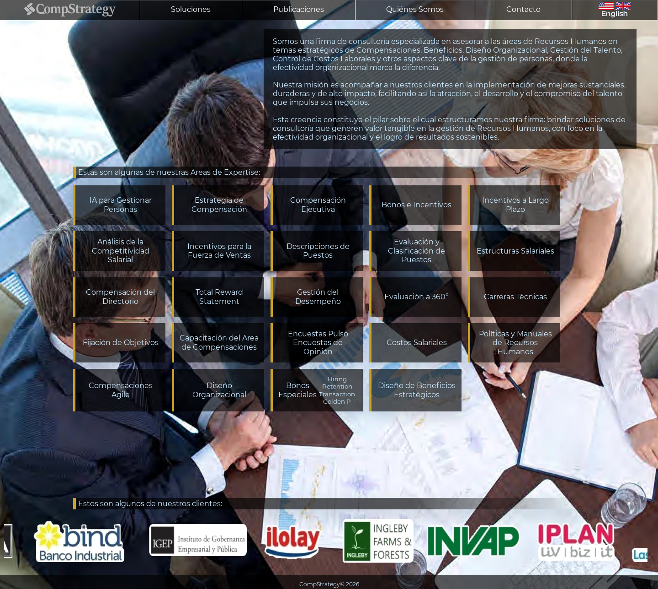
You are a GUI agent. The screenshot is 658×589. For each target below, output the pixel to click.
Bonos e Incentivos (416, 204)
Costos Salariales (417, 342)
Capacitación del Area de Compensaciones (219, 342)
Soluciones (191, 9)
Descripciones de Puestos (318, 251)
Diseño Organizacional (219, 390)
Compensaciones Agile (121, 390)
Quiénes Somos (415, 9)
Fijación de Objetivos (121, 342)
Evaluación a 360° (416, 296)
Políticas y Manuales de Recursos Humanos (515, 343)
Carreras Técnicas (515, 296)
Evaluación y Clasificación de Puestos (416, 251)
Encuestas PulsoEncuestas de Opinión (318, 343)
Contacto (523, 9)
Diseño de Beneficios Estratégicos (417, 390)
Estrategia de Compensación (219, 205)
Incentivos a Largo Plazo (515, 205)
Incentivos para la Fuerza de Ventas (219, 251)
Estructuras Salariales (515, 251)
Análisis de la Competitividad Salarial (120, 251)
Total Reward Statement (219, 297)
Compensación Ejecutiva (318, 205)
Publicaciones (298, 9)
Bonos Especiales (317, 390)
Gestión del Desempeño (318, 297)
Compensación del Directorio (120, 297)
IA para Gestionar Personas (121, 205)
